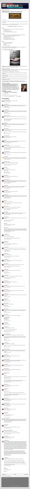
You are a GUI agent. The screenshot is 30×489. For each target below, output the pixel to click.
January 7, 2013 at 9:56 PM (7, 214)
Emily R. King (5, 368)
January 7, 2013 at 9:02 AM (7, 120)
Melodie (5, 223)
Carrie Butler (5, 175)
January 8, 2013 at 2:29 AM (7, 261)
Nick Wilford (5, 194)
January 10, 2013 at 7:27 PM (7, 422)
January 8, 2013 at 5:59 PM (7, 340)
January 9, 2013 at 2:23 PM (7, 370)
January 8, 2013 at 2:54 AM (7, 324)
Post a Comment (5, 471)
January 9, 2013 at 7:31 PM (7, 386)
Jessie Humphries (6, 151)
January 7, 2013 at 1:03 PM (7, 154)
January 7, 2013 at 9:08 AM (7, 126)
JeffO (4, 200)
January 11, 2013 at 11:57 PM (7, 465)
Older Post (26, 474)
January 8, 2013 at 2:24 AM (7, 251)
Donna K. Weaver (6, 359)
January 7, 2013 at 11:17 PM (7, 225)
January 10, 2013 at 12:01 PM (7, 400)
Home (15, 474)
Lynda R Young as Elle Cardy (7, 430)
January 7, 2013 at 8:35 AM (7, 107)
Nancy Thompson (6, 179)
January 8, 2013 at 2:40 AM (7, 306)
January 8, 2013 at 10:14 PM (7, 352)
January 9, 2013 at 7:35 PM (7, 395)
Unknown (5, 156)
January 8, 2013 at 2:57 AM (7, 331)
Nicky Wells (5, 185)
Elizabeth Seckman (6, 115)
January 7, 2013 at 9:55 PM (7, 209)
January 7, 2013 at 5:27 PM (7, 192)
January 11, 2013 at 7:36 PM (7, 455)
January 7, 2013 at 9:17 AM (7, 133)
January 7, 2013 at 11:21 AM (7, 149)
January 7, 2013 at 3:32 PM (7, 177)
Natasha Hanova (6, 161)
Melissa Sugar (5, 440)
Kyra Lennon (5, 128)
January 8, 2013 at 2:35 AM (7, 278)
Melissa (5, 167)
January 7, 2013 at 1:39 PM (7, 159)
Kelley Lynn (5, 190)
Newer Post (4, 474)
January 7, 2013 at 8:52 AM (7, 113)
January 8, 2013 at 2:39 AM (7, 296)
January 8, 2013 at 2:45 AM (7, 312)
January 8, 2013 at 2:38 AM (7, 291)
